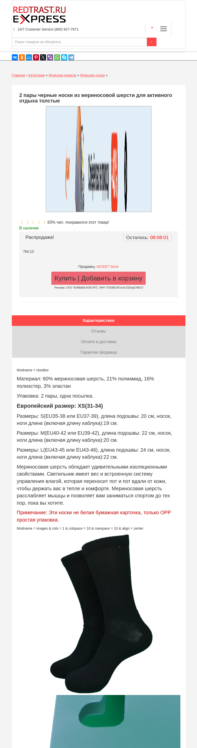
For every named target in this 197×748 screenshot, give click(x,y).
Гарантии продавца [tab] (99, 352)
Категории (36, 75)
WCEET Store (108, 267)
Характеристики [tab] (98, 320)
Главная (18, 75)
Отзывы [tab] (98, 331)
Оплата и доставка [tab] (98, 342)
